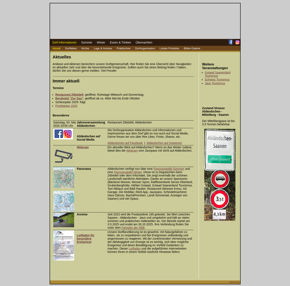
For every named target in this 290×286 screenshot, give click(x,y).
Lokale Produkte (169, 48)
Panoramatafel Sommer (168, 168)
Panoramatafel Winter (128, 172)
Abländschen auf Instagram (164, 143)
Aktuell (56, 48)
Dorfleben (71, 48)
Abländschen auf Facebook (125, 143)
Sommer (86, 42)
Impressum (234, 282)
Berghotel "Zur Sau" (69, 98)
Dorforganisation (145, 48)
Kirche (85, 48)
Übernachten (144, 42)
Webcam (132, 150)
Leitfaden (135, 248)
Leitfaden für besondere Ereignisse (85, 239)
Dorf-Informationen (64, 42)
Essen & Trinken (120, 42)
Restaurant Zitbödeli (69, 94)
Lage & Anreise (103, 48)
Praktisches (124, 48)
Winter (101, 42)
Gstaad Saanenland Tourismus (218, 74)
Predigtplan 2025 (66, 105)
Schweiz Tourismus (217, 79)
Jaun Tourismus (215, 83)
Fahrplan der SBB (132, 227)
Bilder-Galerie (192, 48)
